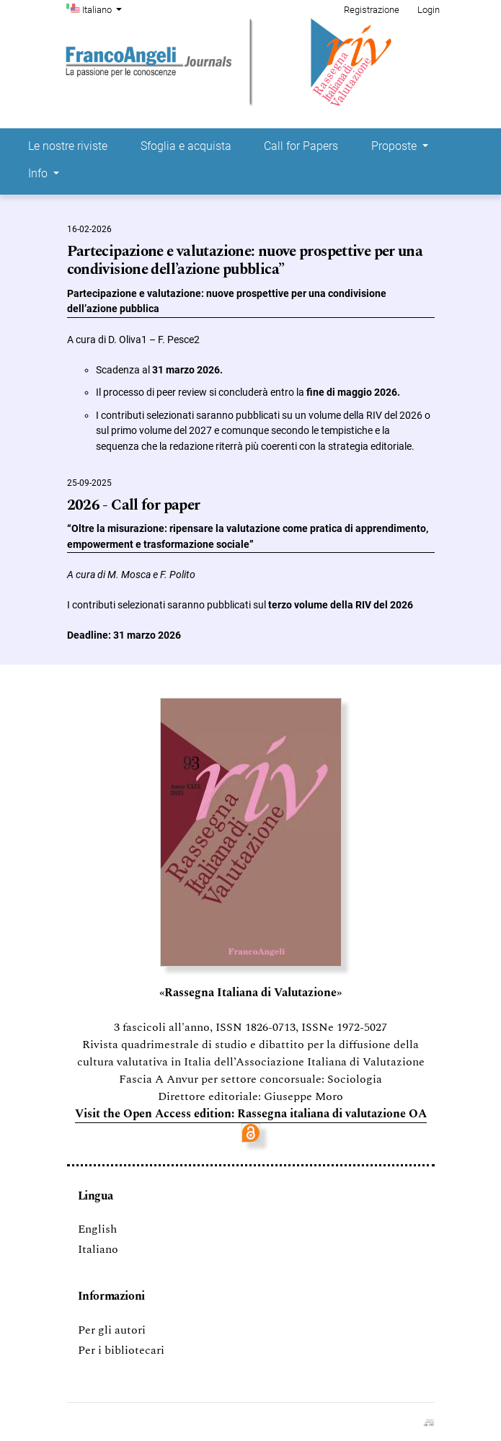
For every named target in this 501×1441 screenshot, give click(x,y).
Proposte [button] (395, 146)
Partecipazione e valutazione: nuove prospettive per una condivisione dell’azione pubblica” (245, 261)
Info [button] (39, 173)
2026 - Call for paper (133, 506)
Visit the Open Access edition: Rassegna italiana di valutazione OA (251, 1113)
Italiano (104, 8)
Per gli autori (112, 1330)
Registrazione (371, 9)
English (97, 1229)
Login (428, 9)
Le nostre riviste (67, 146)
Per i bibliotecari (121, 1350)
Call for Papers (301, 146)
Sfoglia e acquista (186, 146)
